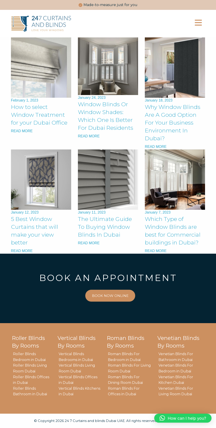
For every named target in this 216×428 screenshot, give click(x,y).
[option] (108, 5)
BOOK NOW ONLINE (110, 296)
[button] (183, 418)
